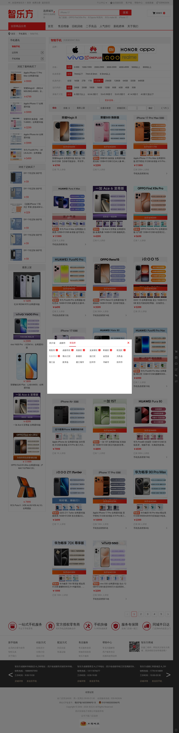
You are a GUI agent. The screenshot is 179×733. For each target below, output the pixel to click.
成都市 (62, 343)
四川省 (52, 343)
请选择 (73, 343)
